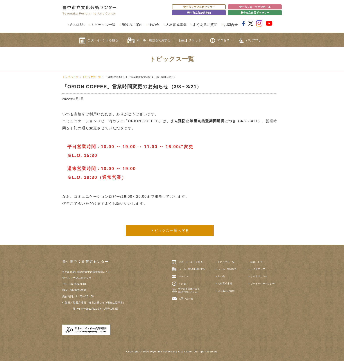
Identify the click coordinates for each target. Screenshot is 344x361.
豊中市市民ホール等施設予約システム (189, 290)
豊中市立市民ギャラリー (254, 12)
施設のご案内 (132, 25)
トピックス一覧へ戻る (169, 230)
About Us (77, 25)
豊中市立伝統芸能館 (199, 12)
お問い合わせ (186, 298)
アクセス (219, 40)
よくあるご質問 (205, 25)
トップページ (70, 77)
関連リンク (257, 261)
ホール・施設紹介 (227, 269)
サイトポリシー (259, 276)
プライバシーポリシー (263, 283)
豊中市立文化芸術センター (199, 7)
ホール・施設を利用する (148, 40)
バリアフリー (251, 40)
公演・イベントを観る (98, 40)
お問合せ (231, 25)
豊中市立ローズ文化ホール (255, 7)
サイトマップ (258, 269)
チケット (190, 40)
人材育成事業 (176, 25)
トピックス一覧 (103, 25)
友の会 (154, 25)
